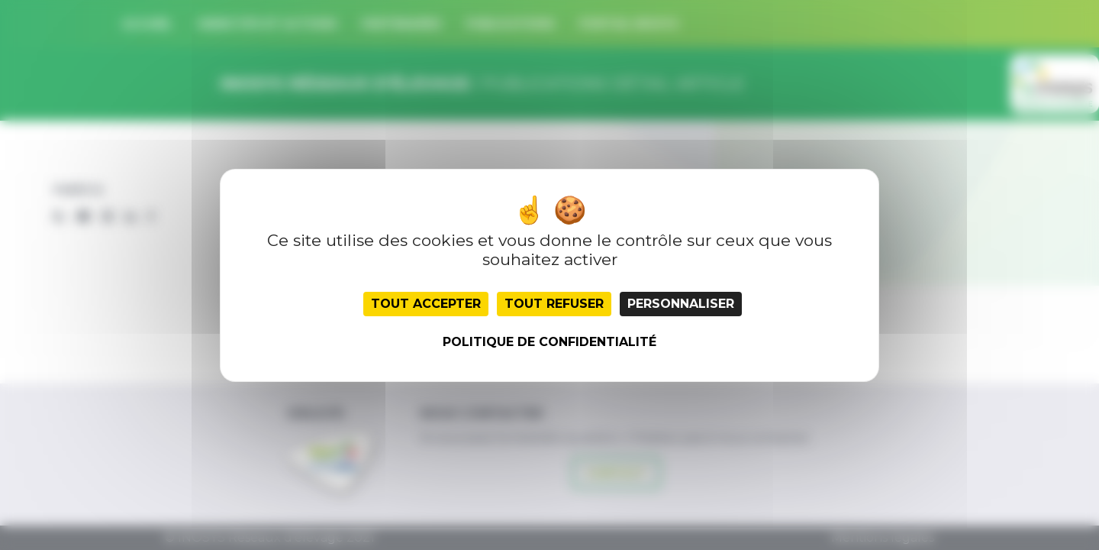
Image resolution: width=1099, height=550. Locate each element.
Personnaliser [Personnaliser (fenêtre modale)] (680, 303)
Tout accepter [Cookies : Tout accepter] (426, 303)
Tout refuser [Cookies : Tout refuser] (554, 303)
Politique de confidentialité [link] (549, 342)
